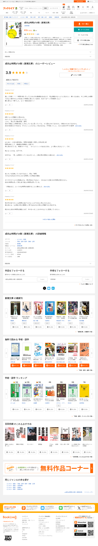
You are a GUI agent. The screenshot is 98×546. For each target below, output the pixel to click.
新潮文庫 (19, 246)
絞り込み (21, 8)
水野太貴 (13, 362)
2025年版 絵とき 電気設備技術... (15, 400)
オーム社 (13, 403)
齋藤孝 (12, 320)
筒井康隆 (81, 320)
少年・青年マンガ (15, 12)
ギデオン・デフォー (61, 403)
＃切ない (26, 83)
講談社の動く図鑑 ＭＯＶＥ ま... (49, 359)
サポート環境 (42, 526)
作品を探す (41, 520)
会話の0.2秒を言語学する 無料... (15, 358)
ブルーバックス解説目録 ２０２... (37, 359)
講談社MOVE (48, 362)
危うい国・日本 (64, 444)
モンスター (30, 444)
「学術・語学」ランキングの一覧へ (83, 416)
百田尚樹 (26, 25)
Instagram (24, 533)
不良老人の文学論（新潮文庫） (83, 317)
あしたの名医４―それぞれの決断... (37, 318)
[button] (15, 327)
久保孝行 (47, 403)
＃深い (19, 83)
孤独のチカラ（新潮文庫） (14, 317)
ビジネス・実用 (21, 239)
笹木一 (69, 320)
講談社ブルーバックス (39, 362)
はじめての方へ (84, 12)
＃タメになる (10, 83)
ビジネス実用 (63, 12)
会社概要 (58, 518)
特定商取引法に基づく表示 (62, 528)
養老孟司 (58, 320)
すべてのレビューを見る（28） (84, 225)
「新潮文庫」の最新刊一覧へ (85, 332)
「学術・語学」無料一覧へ (85, 370)
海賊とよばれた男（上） (9, 445)
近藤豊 (35, 403)
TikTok (23, 535)
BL (31, 12)
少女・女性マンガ (23, 12)
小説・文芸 (55, 12)
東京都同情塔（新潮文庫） (48, 317)
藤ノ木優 (35, 320)
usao (80, 362)
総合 (7, 12)
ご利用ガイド (92, 12)
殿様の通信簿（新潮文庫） (25, 317)
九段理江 (47, 320)
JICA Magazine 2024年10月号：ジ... (61, 359)
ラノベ (47, 12)
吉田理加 (81, 403)
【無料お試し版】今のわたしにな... (83, 359)
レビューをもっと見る (49, 219)
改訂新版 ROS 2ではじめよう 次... (38, 400)
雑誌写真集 (71, 12)
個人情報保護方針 (60, 526)
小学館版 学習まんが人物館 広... (72, 359)
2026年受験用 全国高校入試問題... (26, 400)
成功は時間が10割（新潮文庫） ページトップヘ (79, 492)
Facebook (24, 539)
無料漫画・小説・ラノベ (28, 520)
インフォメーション (44, 530)
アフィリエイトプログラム (45, 535)
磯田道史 (24, 320)
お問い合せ (41, 532)
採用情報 (58, 522)
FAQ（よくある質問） (44, 528)
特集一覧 (24, 522)
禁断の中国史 (20, 444)
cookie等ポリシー (60, 530)
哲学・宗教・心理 (29, 241)
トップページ (25, 518)
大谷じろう (71, 362)
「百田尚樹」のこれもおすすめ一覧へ (82, 457)
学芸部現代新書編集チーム (29, 362)
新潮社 (19, 243)
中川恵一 (64, 320)
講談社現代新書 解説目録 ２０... (27, 358)
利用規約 (58, 524)
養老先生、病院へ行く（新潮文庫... (60, 318)
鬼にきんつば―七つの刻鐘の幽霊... (72, 318)
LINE (23, 530)
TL (39, 12)
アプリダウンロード (44, 522)
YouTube (24, 537)
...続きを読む (78, 126)
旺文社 (23, 403)
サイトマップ (59, 532)
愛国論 (40, 444)
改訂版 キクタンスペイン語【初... (84, 399)
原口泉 (76, 362)
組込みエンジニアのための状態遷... (49, 400)
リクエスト (41, 533)
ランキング (25, 524)
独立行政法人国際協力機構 (63, 362)
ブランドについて (60, 520)
